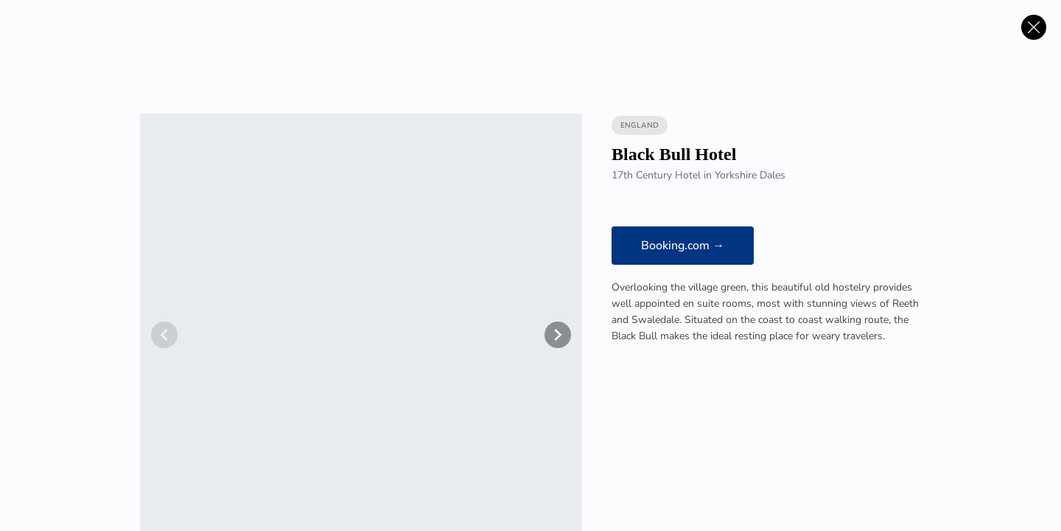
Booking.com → (682, 245)
